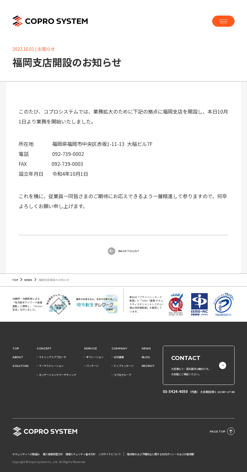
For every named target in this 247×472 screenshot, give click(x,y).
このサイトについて (109, 454)
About (17, 357)
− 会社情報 (118, 357)
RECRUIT (148, 365)
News (146, 348)
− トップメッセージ (123, 365)
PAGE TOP (222, 431)
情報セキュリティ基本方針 (80, 454)
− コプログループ (121, 374)
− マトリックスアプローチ (51, 357)
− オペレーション (93, 357)
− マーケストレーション (50, 365)
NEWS (28, 280)
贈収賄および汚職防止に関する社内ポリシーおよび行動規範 (160, 454)
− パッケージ (91, 365)
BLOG (146, 357)
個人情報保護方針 (53, 454)
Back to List (123, 251)
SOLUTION (20, 365)
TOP (15, 280)
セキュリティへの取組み (26, 454)
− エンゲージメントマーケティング (56, 374)
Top (15, 348)
